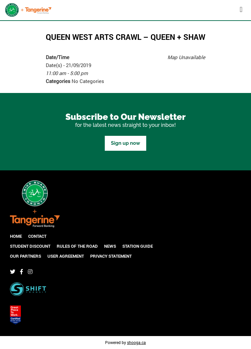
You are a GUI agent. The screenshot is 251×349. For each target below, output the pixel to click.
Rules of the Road (77, 246)
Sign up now (125, 143)
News (110, 246)
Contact (37, 236)
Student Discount (30, 246)
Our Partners (25, 256)
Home (16, 236)
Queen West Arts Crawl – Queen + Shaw (125, 37)
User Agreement (65, 256)
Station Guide (137, 246)
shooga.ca (136, 342)
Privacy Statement (111, 256)
